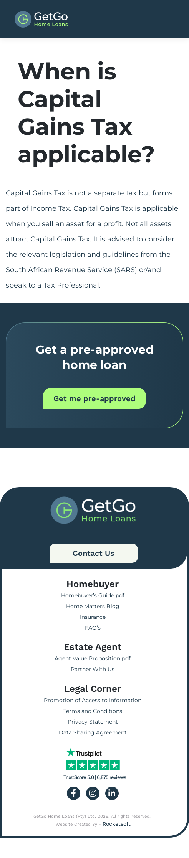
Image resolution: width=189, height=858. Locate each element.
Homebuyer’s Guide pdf (92, 595)
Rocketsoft (117, 824)
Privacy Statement (93, 721)
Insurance (93, 616)
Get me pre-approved (94, 398)
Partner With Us (92, 669)
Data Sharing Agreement (93, 732)
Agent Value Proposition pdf (93, 658)
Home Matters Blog (92, 606)
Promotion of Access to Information (92, 700)
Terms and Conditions (92, 711)
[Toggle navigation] (161, 19)
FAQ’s (93, 627)
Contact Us (93, 553)
